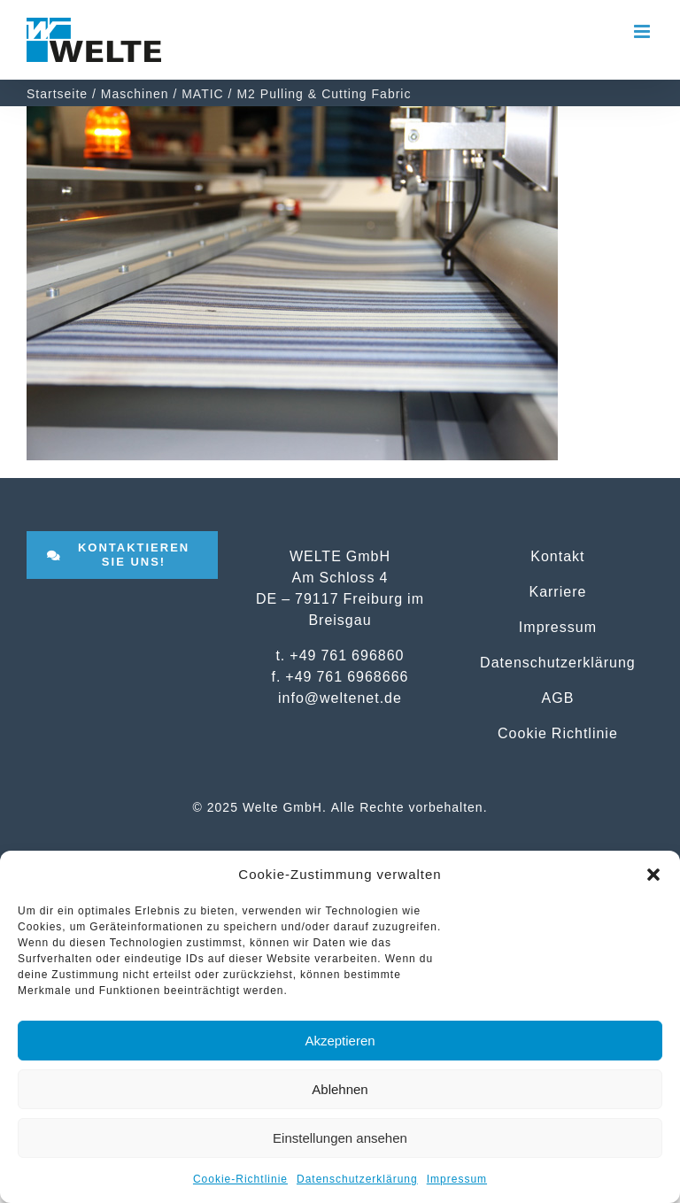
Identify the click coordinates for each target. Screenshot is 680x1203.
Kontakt (557, 556)
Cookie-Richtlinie (240, 1179)
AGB (558, 697)
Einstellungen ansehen (340, 1137)
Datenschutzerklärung (357, 1179)
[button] (653, 874)
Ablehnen (339, 1089)
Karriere (557, 591)
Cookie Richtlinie (558, 733)
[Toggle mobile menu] (643, 31)
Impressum (457, 1179)
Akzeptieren (340, 1040)
